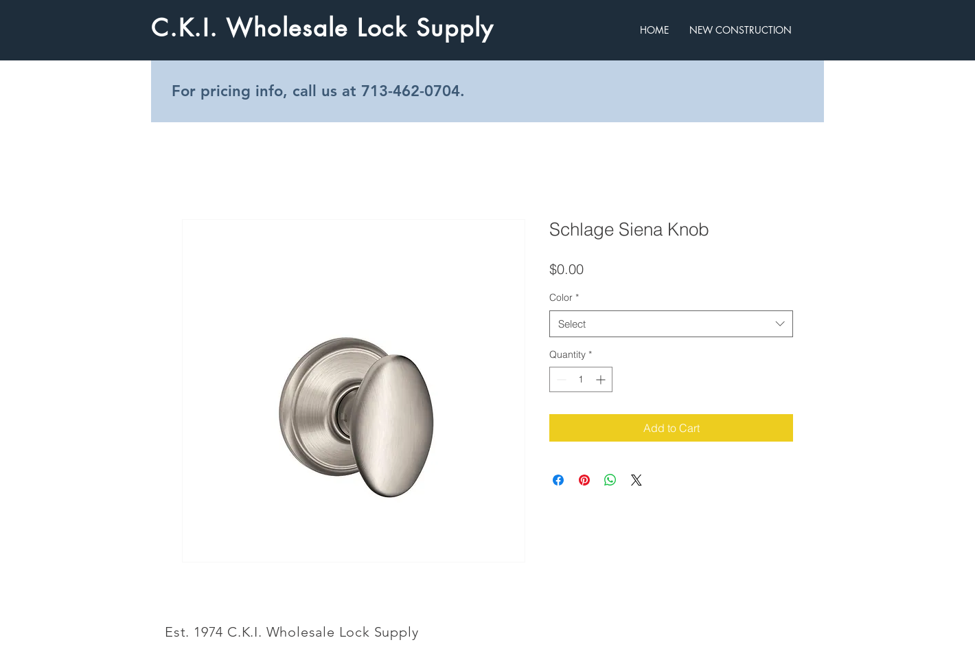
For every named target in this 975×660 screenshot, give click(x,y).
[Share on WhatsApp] (610, 480)
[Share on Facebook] (558, 480)
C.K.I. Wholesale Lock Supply (322, 27)
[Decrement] (560, 379)
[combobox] (671, 323)
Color (564, 297)
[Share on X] (636, 480)
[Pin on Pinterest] (584, 480)
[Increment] (601, 379)
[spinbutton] (581, 379)
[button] (740, 30)
